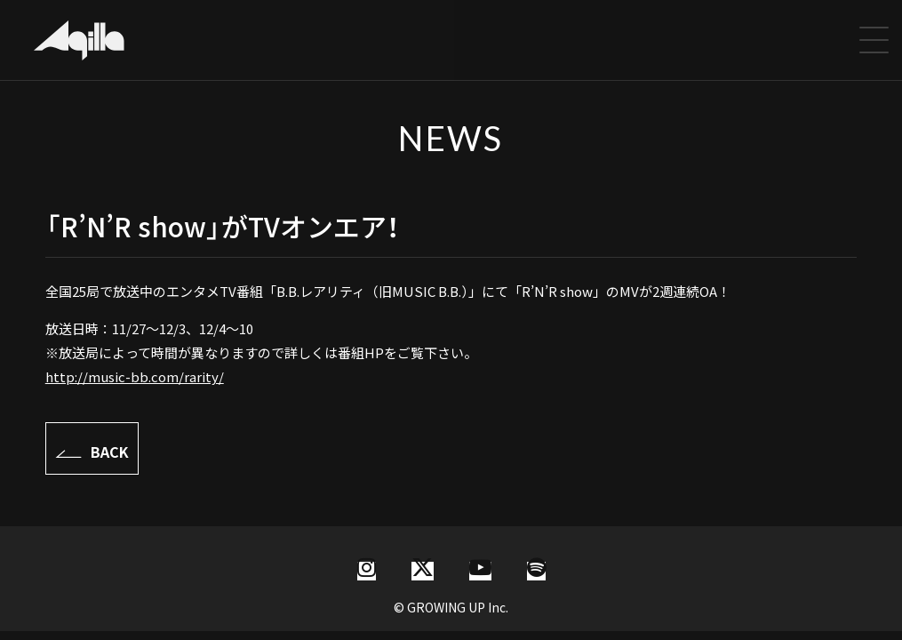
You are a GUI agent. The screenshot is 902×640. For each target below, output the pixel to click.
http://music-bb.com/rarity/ (134, 376)
